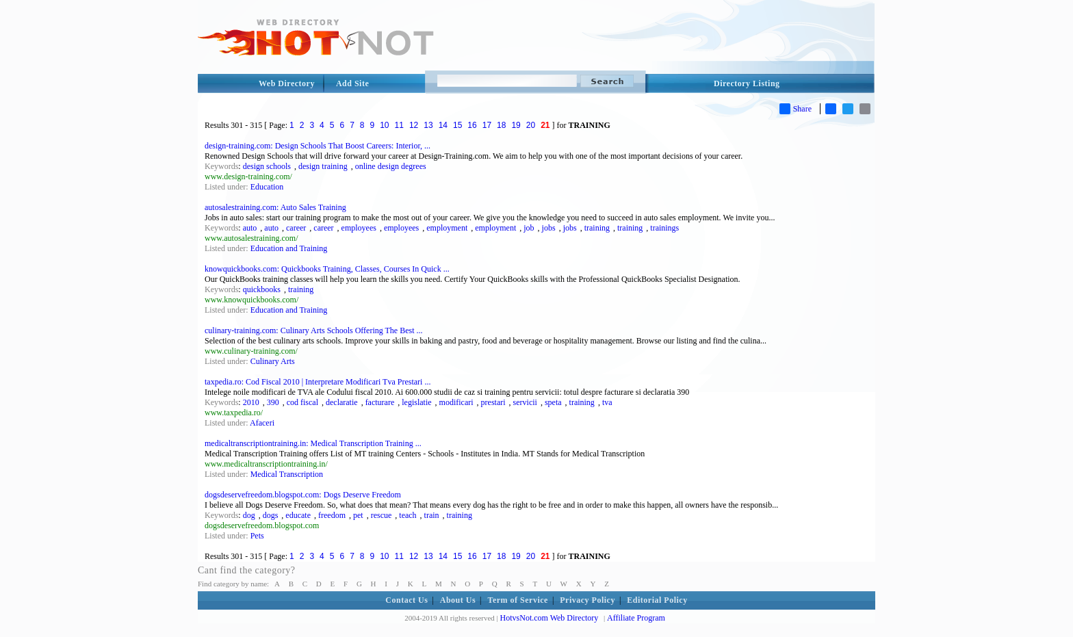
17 (486, 125)
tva (607, 402)
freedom (332, 515)
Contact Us (406, 600)
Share (795, 108)
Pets (257, 536)
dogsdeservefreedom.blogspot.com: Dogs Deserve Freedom (303, 494)
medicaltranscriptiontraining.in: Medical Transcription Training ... (313, 443)
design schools (267, 166)
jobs (549, 228)
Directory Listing (747, 83)
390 (273, 402)
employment (446, 228)
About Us (458, 600)
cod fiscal (302, 402)
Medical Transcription (286, 474)
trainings (664, 228)
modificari (456, 402)
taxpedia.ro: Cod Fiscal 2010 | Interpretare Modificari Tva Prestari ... (317, 382)
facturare (380, 402)
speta (553, 402)
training (597, 228)
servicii (525, 402)
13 (428, 125)
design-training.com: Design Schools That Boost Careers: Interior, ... (317, 146)
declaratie (342, 402)
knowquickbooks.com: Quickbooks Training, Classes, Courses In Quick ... (327, 269)
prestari (493, 402)
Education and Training (289, 248)
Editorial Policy (657, 600)
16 (471, 125)
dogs (271, 515)
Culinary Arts (272, 361)
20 (530, 125)
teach (407, 515)
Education (267, 187)
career (296, 228)
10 (384, 125)
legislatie (416, 402)
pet (358, 515)
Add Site (352, 83)
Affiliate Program (636, 618)
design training (323, 166)
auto (250, 228)
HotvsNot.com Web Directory (549, 618)
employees (358, 228)
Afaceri (262, 423)
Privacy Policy (587, 600)
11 (399, 125)
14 (443, 125)
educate (298, 515)
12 (413, 125)
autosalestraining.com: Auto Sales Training (275, 207)
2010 (251, 402)
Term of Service (518, 600)
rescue (381, 515)
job (528, 228)
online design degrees (390, 166)
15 (457, 125)
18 (501, 125)
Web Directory (287, 83)
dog (249, 515)
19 (515, 125)
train (431, 515)
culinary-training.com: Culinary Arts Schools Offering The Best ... (314, 330)
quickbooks (262, 289)
